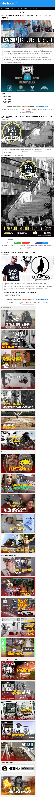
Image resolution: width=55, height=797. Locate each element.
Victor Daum (42, 109)
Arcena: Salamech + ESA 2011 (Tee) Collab (18, 252)
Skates (13, 8)
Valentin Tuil (25, 292)
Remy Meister (10, 239)
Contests (26, 109)
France (21, 109)
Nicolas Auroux (33, 109)
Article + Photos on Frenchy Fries (12, 295)
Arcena (20, 302)
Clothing (29, 302)
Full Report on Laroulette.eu (31, 60)
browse (13, 762)
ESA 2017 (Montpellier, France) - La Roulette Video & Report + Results (26, 16)
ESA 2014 (16, 245)
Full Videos (24, 8)
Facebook (38, 106)
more (14, 307)
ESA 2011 (14, 302)
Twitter (45, 106)
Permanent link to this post (28, 112)
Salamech (28, 111)
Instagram (25, 106)
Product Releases (37, 302)
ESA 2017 (9, 109)
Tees (24, 302)
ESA (4, 109)
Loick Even (25, 151)
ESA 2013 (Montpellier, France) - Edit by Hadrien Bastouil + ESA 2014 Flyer (26, 117)
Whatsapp (18, 106)
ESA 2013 (9, 245)
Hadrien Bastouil (38, 151)
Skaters (7, 8)
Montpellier (15, 109)
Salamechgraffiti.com (19, 155)
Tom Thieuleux (49, 109)
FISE (45, 149)
